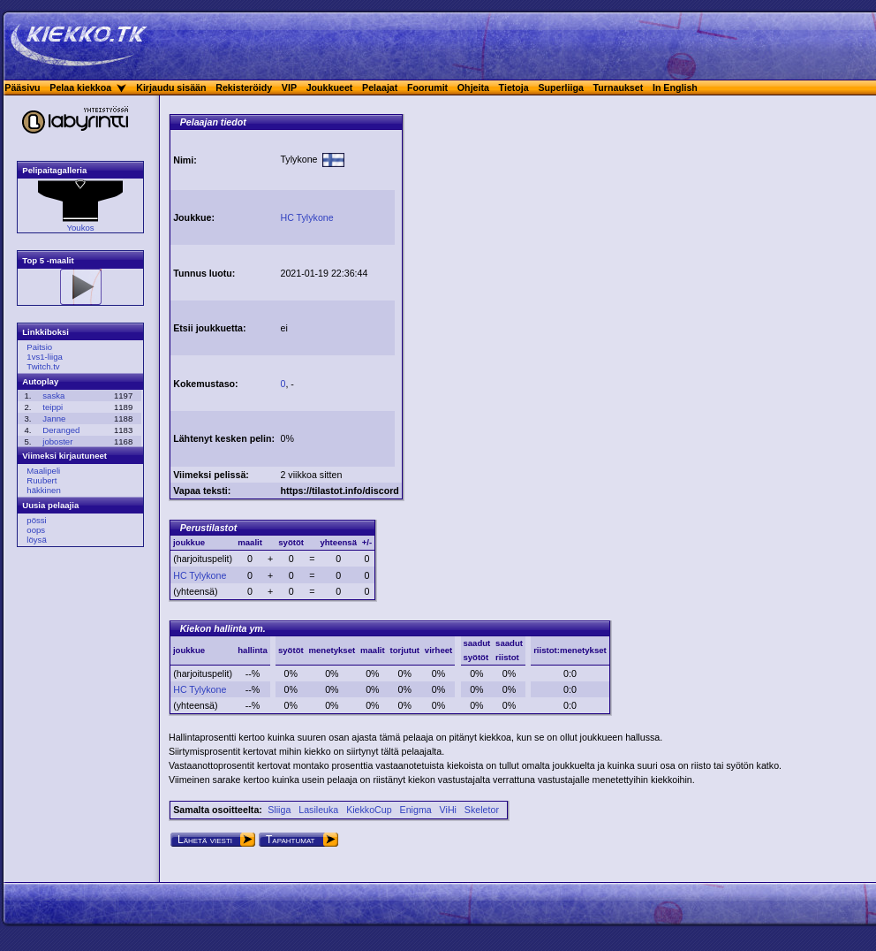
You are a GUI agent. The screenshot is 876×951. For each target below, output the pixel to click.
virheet (438, 650)
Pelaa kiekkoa (80, 87)
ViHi (448, 809)
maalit (372, 650)
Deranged (60, 430)
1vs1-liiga (44, 356)
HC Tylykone (199, 575)
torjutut (404, 650)
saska (53, 395)
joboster (57, 441)
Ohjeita (473, 87)
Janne (53, 418)
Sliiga (279, 809)
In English (675, 87)
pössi (36, 520)
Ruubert (41, 480)
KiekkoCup (369, 809)
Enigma (416, 809)
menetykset (331, 650)
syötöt (291, 650)
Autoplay (40, 381)
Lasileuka (318, 809)
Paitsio (39, 347)
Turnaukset (618, 87)
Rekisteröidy (243, 87)
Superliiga (561, 87)
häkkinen (43, 490)
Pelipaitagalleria (54, 170)
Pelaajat (379, 87)
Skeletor (481, 809)
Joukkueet (329, 87)
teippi (52, 407)
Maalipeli (43, 471)
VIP (289, 87)
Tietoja (514, 87)
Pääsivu (22, 87)
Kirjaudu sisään (171, 87)
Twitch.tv (42, 366)
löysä (36, 539)
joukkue (189, 650)
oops (35, 530)
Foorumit (427, 87)
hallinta (253, 650)
